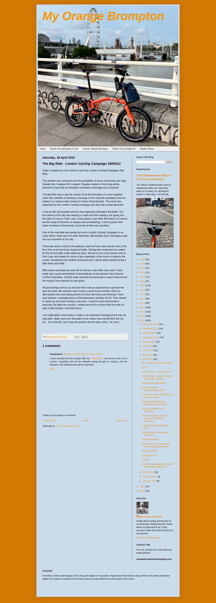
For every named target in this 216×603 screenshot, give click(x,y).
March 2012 (148, 472)
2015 (142, 307)
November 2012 (150, 328)
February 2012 (150, 476)
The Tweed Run (150, 451)
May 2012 (147, 355)
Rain (144, 367)
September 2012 (151, 337)
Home (42, 149)
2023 (142, 272)
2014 (142, 311)
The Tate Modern (150, 439)
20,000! (145, 459)
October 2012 (149, 333)
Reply (52, 369)
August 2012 (149, 341)
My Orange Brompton (103, 16)
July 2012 (147, 346)
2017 (142, 298)
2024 (142, 268)
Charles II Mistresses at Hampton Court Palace (154, 402)
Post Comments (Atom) (67, 426)
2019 (142, 290)
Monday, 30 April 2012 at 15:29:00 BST (82, 354)
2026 (142, 259)
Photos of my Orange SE (123, 149)
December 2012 (150, 324)
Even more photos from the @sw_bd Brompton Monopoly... (155, 418)
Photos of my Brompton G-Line (64, 149)
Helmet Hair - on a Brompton (156, 371)
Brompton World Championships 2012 (153, 388)
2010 (142, 490)
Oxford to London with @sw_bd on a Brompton (157, 395)
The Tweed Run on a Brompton (157, 363)
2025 (142, 263)
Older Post (121, 420)
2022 (142, 276)
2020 (142, 285)
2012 (142, 320)
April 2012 (147, 359)
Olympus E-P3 (149, 455)
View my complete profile (148, 537)
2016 (142, 303)
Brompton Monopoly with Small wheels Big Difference (157, 465)
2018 (142, 294)
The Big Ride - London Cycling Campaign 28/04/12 (157, 377)
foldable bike (96, 358)
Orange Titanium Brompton (95, 149)
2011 (142, 486)
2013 (142, 316)
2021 (142, 281)
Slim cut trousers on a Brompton (153, 409)
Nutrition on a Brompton (154, 383)
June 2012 (147, 350)
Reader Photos (147, 149)
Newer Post (49, 420)
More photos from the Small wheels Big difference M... (156, 445)
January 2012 (149, 481)
